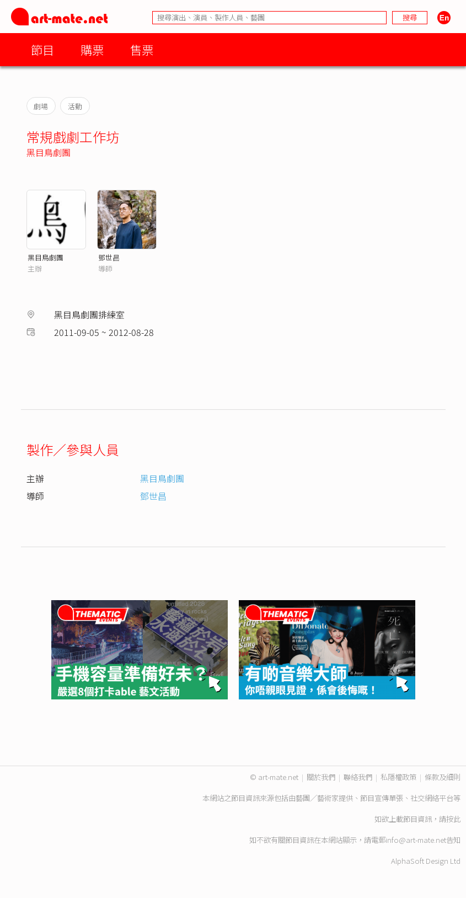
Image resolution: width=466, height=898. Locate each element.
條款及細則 (442, 777)
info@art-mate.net (415, 840)
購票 (92, 49)
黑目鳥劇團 (48, 152)
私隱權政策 (398, 777)
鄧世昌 (109, 257)
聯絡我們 (358, 777)
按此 (453, 819)
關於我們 (321, 777)
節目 (42, 49)
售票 (141, 49)
